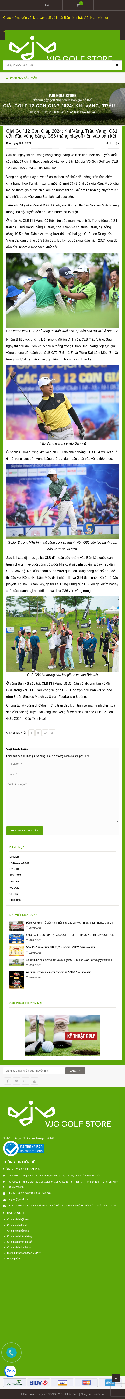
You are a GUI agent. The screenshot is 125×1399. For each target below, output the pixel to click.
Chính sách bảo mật (18, 1230)
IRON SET (15, 874)
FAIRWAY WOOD (19, 862)
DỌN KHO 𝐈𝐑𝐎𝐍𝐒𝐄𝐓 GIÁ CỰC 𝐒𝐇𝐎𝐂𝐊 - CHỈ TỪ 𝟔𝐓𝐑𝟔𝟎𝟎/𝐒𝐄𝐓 (60, 947)
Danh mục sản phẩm (21, 77)
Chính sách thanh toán (19, 1246)
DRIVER (14, 856)
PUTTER (14, 881)
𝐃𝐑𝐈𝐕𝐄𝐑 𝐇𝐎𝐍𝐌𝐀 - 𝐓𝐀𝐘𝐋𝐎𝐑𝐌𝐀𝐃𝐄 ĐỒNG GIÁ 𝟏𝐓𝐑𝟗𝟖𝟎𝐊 (58, 971)
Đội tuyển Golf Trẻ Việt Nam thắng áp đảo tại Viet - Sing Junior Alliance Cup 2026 (71, 922)
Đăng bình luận (24, 830)
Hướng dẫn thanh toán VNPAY (24, 1252)
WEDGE (14, 887)
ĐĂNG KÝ (75, 1070)
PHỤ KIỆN (15, 899)
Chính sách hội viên (18, 1219)
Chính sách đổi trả (17, 1224)
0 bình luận (112, 142)
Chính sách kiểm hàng (19, 1235)
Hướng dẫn (13, 1258)
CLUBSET (15, 893)
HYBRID (14, 868)
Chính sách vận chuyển (20, 1241)
